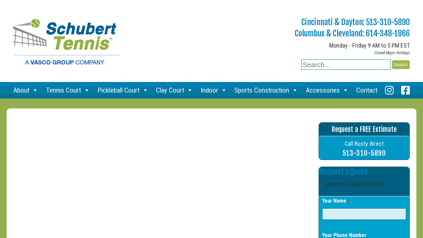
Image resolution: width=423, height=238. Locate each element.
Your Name (335, 201)
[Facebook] (405, 90)
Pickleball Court (122, 90)
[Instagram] (389, 90)
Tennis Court (68, 90)
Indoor (214, 90)
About (25, 90)
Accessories (327, 90)
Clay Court (174, 90)
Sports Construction (266, 90)
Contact (366, 90)
